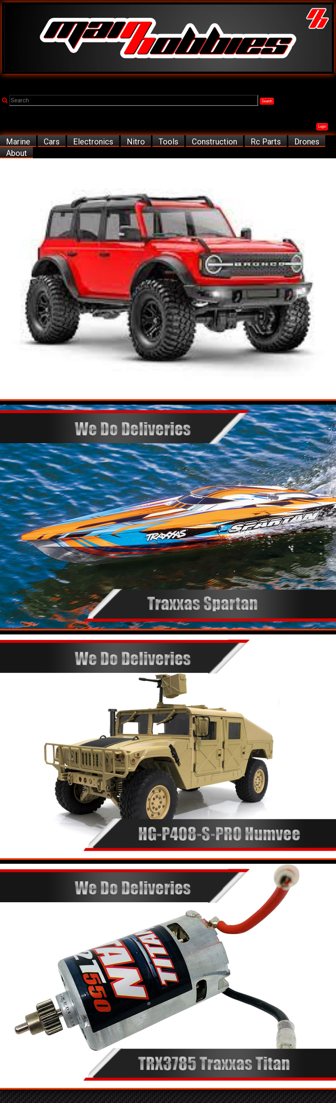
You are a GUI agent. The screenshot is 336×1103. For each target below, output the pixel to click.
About (16, 153)
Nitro (136, 141)
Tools (168, 141)
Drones (306, 141)
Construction (214, 141)
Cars (52, 141)
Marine (18, 141)
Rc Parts (266, 141)
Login (322, 127)
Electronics (93, 141)
